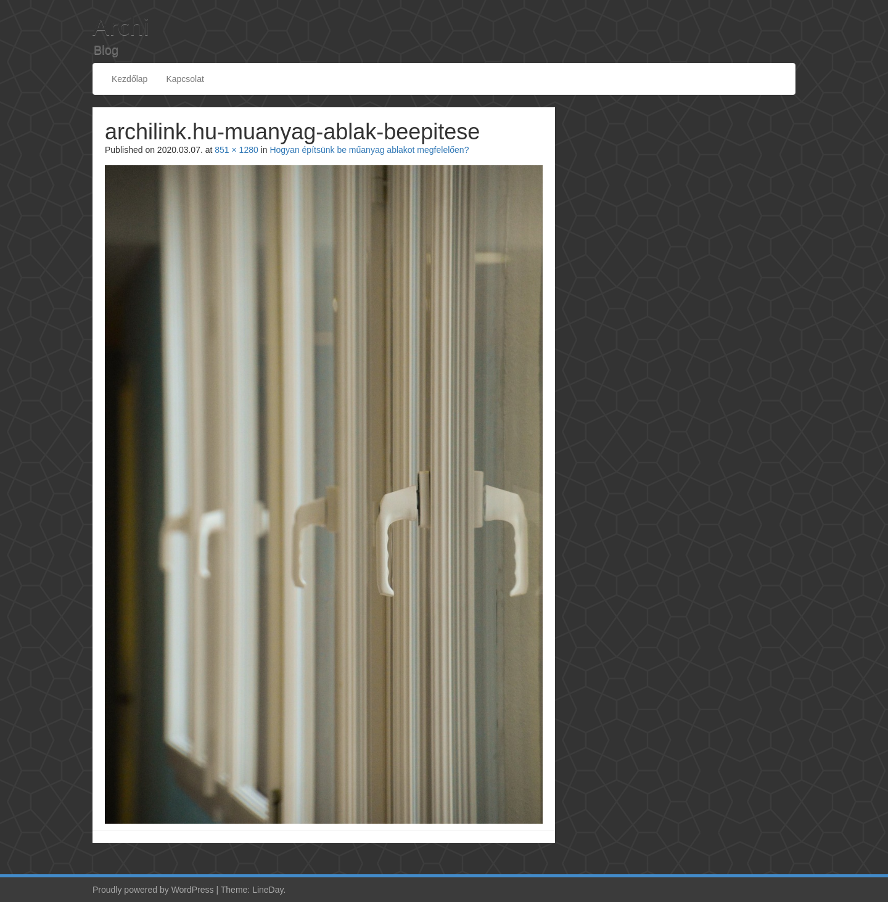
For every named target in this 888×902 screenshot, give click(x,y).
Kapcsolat (185, 79)
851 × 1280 (236, 150)
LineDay (267, 890)
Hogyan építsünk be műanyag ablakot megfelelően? (369, 150)
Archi (120, 26)
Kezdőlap (129, 79)
